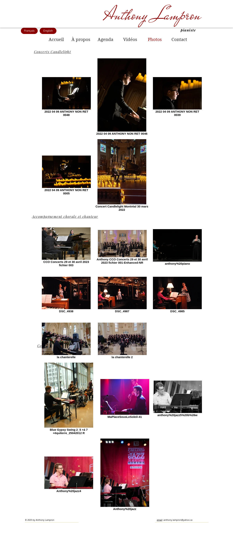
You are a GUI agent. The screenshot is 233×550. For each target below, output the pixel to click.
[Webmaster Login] (179, 548)
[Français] (29, 31)
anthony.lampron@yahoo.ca (177, 519)
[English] (48, 31)
